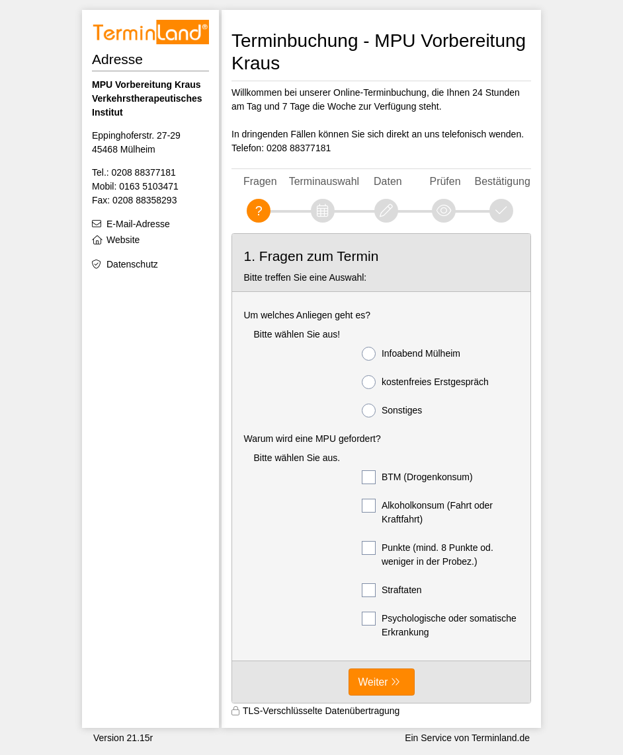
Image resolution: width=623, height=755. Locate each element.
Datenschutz (132, 264)
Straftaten (392, 590)
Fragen (260, 181)
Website (123, 239)
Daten (388, 181)
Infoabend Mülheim (411, 354)
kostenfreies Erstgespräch (425, 382)
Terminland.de (501, 738)
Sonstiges (392, 410)
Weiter (373, 682)
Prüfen (445, 181)
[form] (381, 468)
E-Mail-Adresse (138, 224)
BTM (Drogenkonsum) (417, 477)
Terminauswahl (324, 181)
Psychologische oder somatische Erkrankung (439, 624)
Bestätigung (502, 181)
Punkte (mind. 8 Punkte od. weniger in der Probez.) (427, 554)
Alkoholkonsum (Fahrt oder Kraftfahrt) (427, 511)
